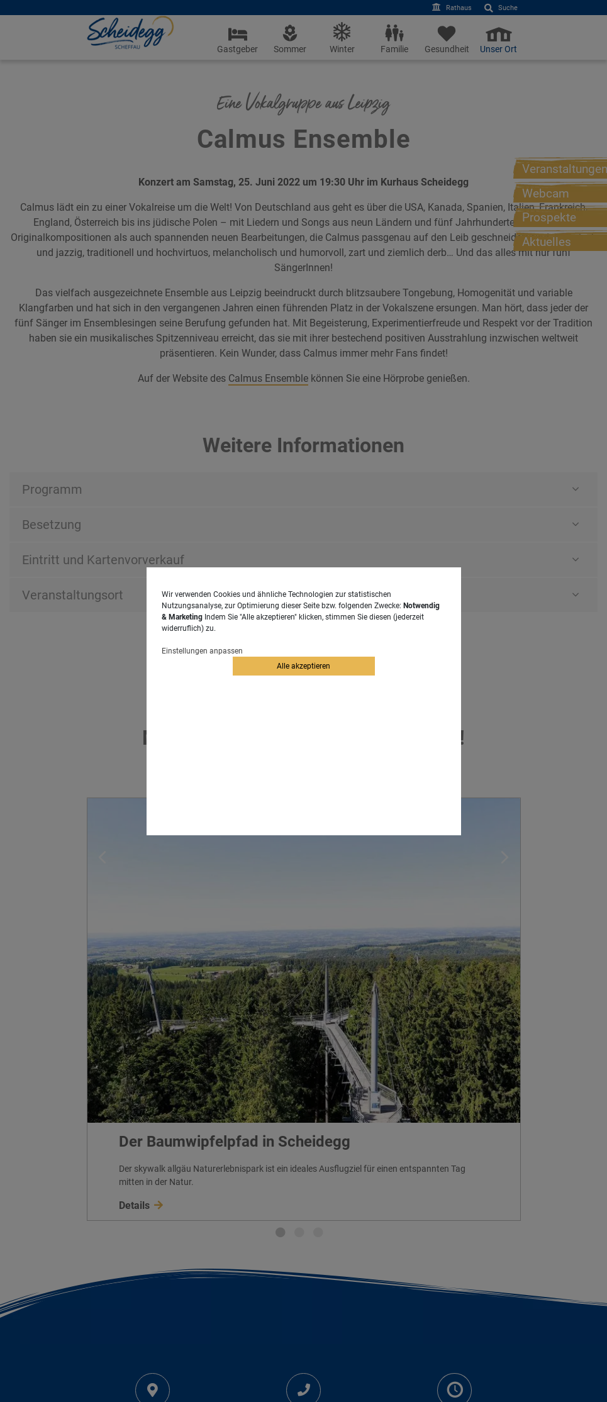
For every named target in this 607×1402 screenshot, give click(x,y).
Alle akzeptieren (303, 666)
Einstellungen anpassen (202, 651)
